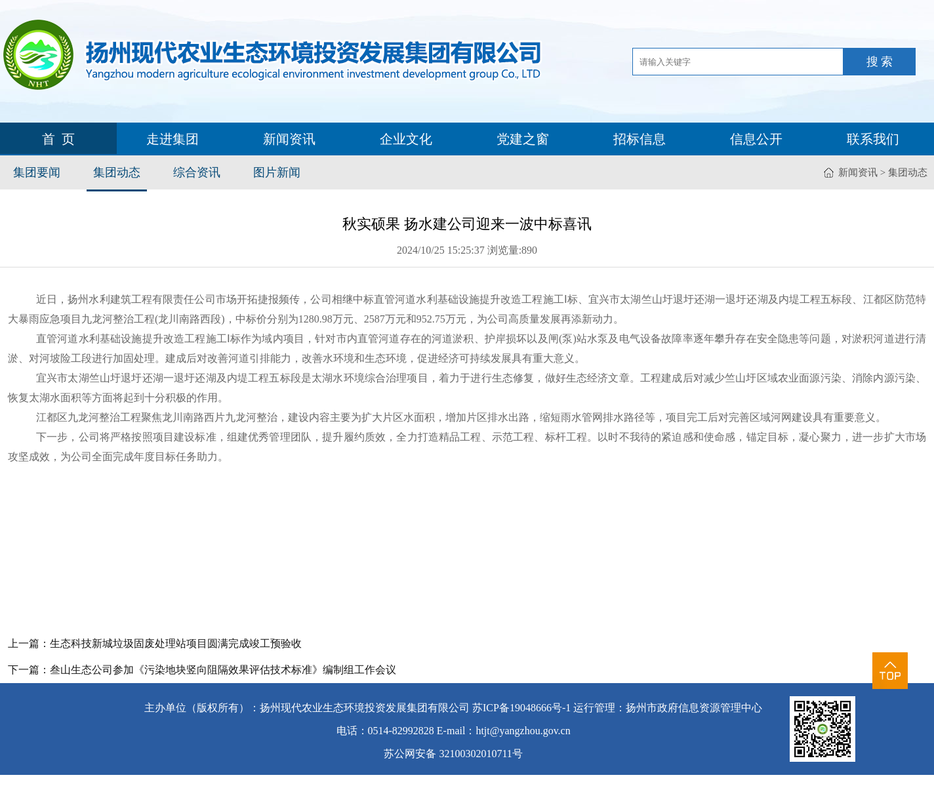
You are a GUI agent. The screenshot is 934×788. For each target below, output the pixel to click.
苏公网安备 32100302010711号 (453, 753)
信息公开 (756, 139)
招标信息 (639, 139)
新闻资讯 (289, 139)
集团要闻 (36, 172)
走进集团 (172, 139)
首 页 (58, 139)
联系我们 (873, 139)
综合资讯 (196, 172)
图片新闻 (276, 172)
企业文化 (406, 139)
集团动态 (116, 172)
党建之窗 (523, 139)
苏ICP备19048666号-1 (521, 707)
